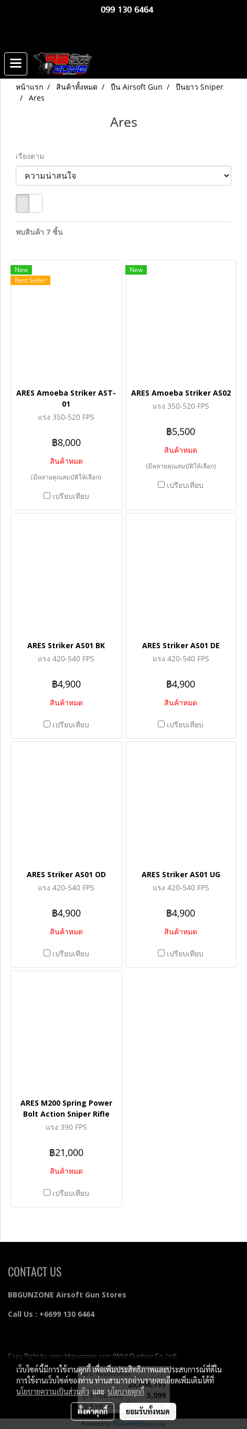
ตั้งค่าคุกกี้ (93, 1411)
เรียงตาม (33, 156)
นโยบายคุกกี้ (126, 1391)
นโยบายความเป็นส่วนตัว (52, 1391)
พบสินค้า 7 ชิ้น (39, 232)
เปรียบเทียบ (70, 496)
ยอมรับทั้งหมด (148, 1411)
